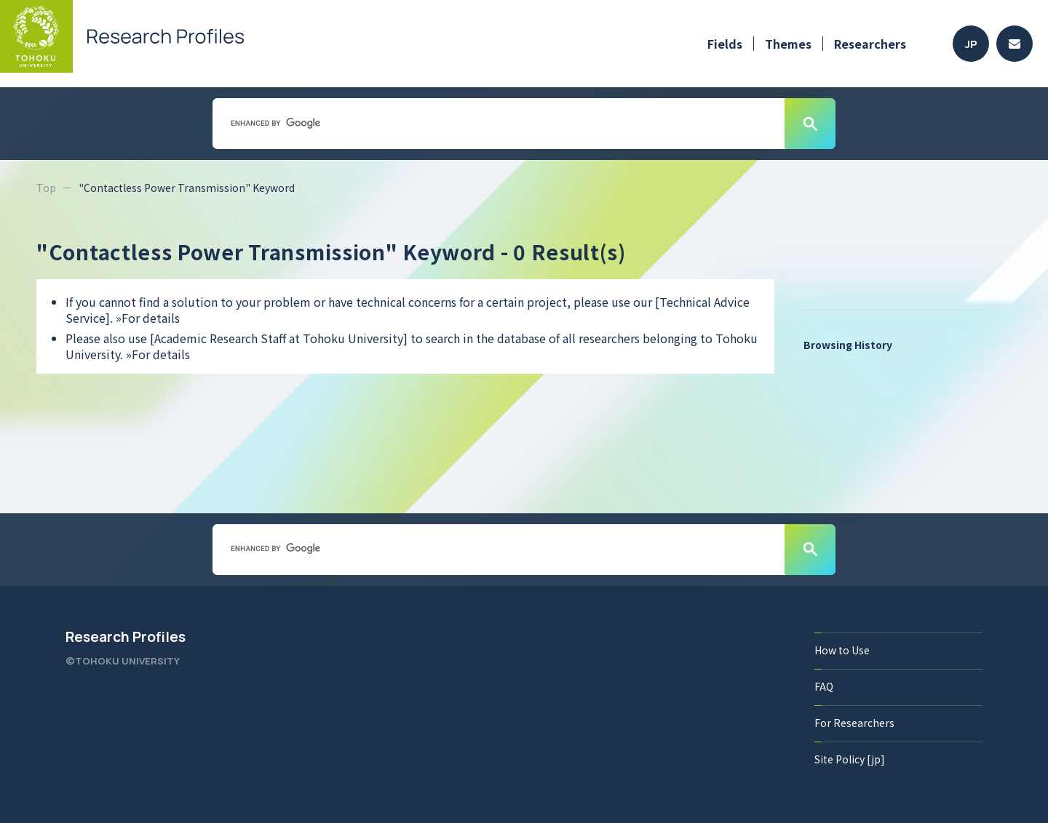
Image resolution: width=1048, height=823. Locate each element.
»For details (148, 317)
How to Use (842, 650)
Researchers (870, 43)
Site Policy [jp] (849, 759)
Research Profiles (126, 636)
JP (971, 44)
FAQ (823, 686)
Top (46, 187)
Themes (788, 43)
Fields (724, 43)
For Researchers (854, 722)
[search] (497, 122)
